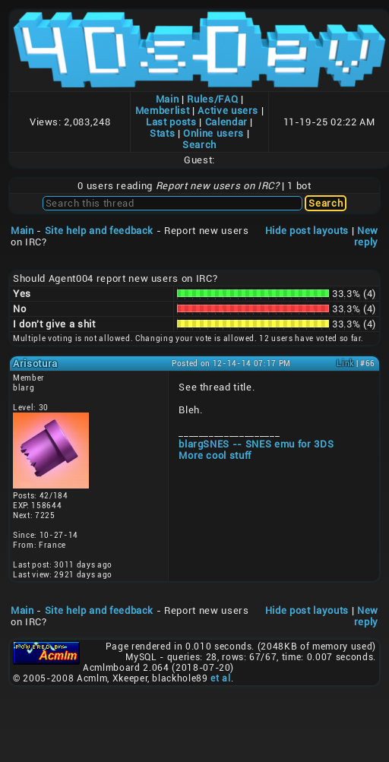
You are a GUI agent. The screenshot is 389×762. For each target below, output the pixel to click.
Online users (213, 133)
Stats (162, 133)
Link (345, 363)
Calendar (226, 122)
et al (220, 678)
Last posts (171, 122)
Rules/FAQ (212, 99)
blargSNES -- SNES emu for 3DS (256, 444)
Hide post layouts (307, 230)
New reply (366, 236)
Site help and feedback (99, 230)
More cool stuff (215, 455)
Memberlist (162, 110)
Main (167, 99)
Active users (228, 110)
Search (199, 144)
